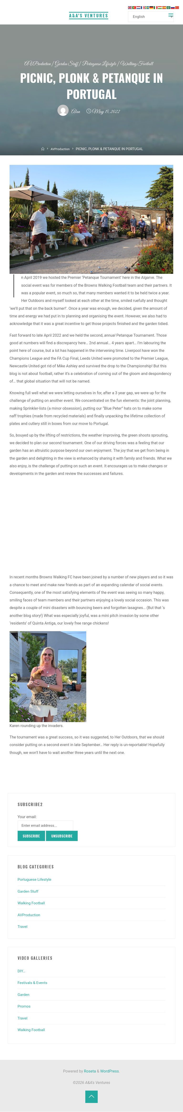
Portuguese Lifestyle (100, 63)
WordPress (109, 1071)
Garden (24, 995)
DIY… (22, 971)
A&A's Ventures (88, 15)
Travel (23, 927)
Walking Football (141, 63)
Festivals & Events (33, 983)
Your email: (27, 817)
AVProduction (33, 63)
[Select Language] (151, 16)
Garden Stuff (65, 63)
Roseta (89, 1071)
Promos (24, 1006)
